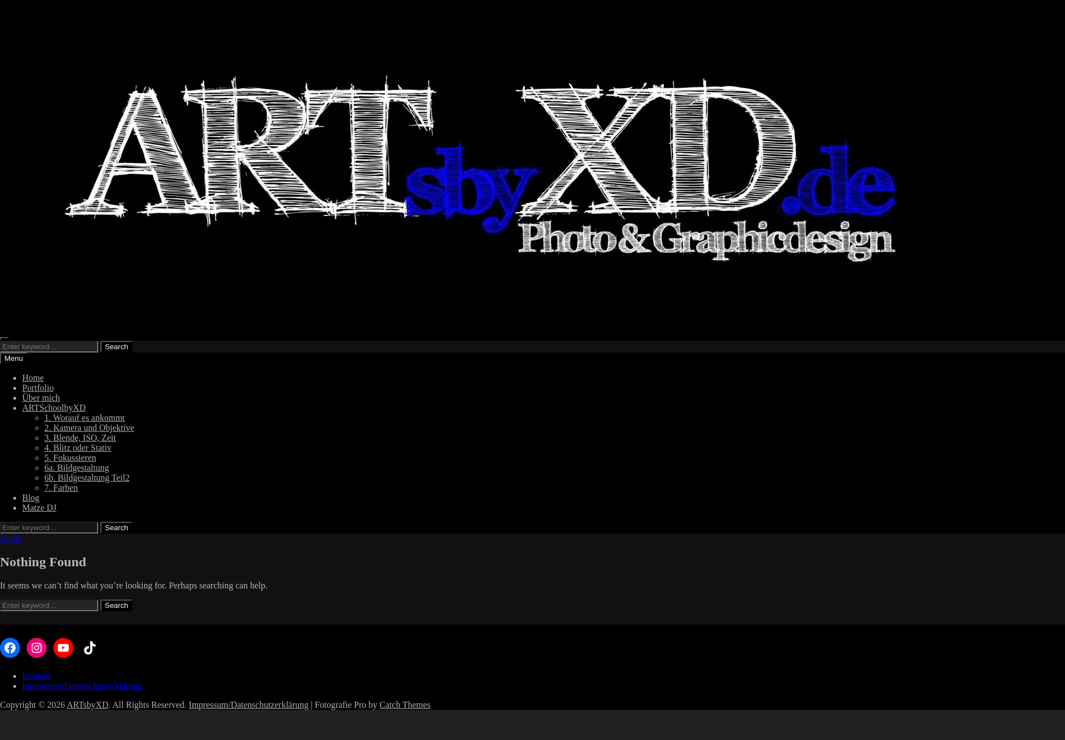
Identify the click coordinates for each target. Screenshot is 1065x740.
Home (33, 377)
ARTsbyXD (87, 704)
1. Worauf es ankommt (84, 417)
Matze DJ (39, 507)
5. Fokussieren (70, 457)
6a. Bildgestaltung (76, 467)
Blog (30, 497)
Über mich (41, 397)
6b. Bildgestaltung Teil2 (87, 477)
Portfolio (38, 387)
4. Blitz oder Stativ (77, 447)
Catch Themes (404, 704)
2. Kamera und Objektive (89, 427)
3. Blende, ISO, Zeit (80, 437)
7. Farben (61, 487)
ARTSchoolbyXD (54, 407)
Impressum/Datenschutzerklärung (82, 686)
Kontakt (36, 676)
